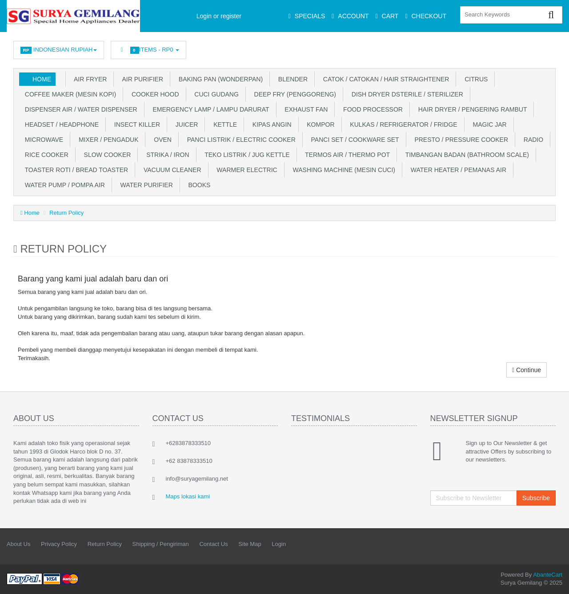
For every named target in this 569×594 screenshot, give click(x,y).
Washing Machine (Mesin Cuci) (342, 169)
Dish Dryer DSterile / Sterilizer (405, 94)
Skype (529, 47)
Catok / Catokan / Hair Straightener (384, 79)
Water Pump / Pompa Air (63, 185)
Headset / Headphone (60, 124)
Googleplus (510, 47)
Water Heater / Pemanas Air (456, 169)
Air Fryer (89, 79)
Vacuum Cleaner (170, 169)
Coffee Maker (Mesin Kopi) (68, 94)
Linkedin (470, 47)
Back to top (554, 580)
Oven (160, 139)
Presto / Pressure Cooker (459, 139)
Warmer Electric (245, 169)
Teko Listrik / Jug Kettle (245, 154)
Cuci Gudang (215, 94)
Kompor (319, 124)
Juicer (185, 124)
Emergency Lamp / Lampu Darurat (209, 109)
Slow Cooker (105, 154)
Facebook (430, 47)
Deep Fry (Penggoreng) (293, 94)
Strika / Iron (166, 154)
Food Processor (371, 109)
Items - (148, 50)
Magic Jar (488, 124)
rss (490, 47)
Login (279, 544)
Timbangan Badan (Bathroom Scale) (465, 154)
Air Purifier (141, 79)
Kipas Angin (270, 124)
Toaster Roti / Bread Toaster (74, 169)
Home (41, 79)
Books (198, 185)
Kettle (223, 124)
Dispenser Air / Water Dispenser (79, 109)
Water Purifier (145, 185)
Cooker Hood (153, 94)
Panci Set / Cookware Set (353, 139)
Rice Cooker (44, 154)
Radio (531, 139)
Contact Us (213, 544)
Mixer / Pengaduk (106, 139)
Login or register (218, 16)
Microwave (42, 139)
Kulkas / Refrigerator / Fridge (402, 124)
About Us (18, 544)
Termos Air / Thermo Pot (346, 154)
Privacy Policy (59, 544)
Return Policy (66, 212)
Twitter (450, 47)
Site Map (249, 544)
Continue (526, 369)
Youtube (549, 47)
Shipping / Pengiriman (160, 544)
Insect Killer (135, 124)
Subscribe (536, 498)
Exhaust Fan (304, 109)
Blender (291, 79)
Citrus (474, 79)
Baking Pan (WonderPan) (219, 79)
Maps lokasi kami (188, 496)
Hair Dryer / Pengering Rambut (471, 109)
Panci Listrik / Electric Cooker (240, 139)
